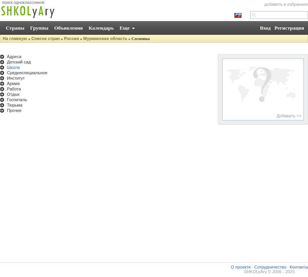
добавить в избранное (286, 4)
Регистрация (289, 28)
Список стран (45, 38)
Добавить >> (288, 115)
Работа (14, 89)
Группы (39, 28)
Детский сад (19, 62)
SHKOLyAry (255, 271)
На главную (15, 38)
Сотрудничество (270, 267)
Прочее (14, 110)
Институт (16, 78)
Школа (13, 67)
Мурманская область (105, 38)
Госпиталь (17, 99)
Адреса (14, 56)
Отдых (13, 94)
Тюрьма (14, 105)
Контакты (299, 267)
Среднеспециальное (27, 72)
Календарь (101, 28)
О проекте (241, 267)
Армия (13, 83)
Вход (265, 28)
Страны (15, 28)
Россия (71, 38)
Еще (125, 28)
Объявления (68, 28)
